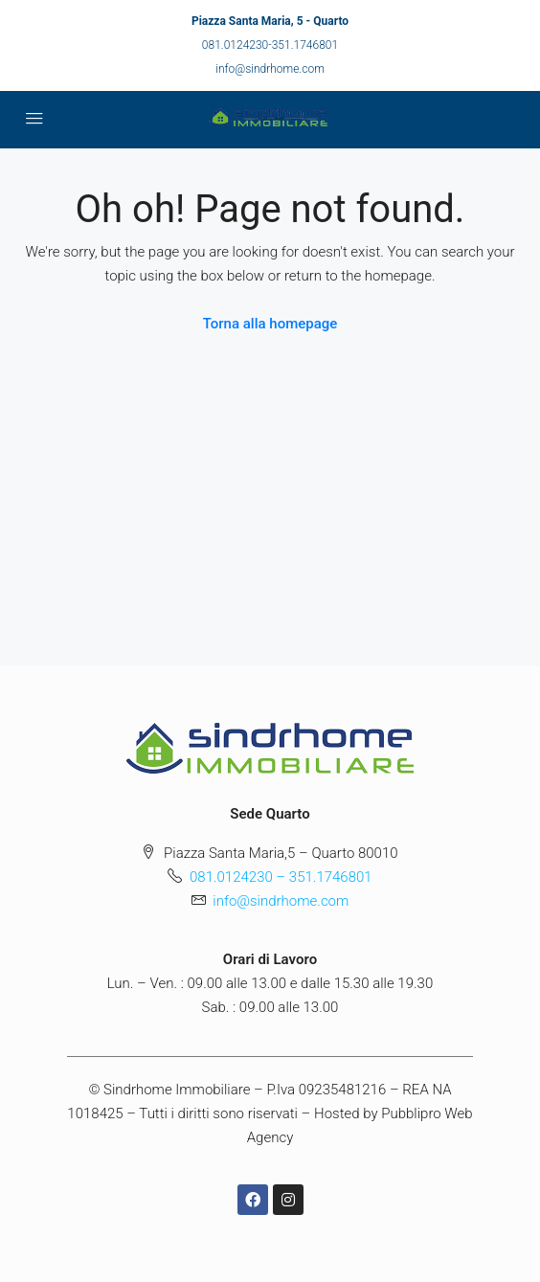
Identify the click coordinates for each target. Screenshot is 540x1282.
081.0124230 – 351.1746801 (281, 877)
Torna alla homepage (270, 323)
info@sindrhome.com (270, 69)
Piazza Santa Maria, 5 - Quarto (270, 21)
